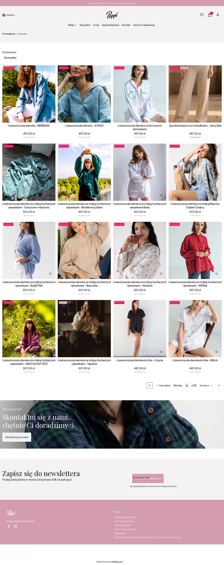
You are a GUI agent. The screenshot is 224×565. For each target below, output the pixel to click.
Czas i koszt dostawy (125, 529)
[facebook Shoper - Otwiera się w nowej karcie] (8, 526)
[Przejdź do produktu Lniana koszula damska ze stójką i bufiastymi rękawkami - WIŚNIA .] (195, 250)
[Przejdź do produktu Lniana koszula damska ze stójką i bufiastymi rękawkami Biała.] (139, 172)
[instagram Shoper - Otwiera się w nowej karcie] (15, 526)
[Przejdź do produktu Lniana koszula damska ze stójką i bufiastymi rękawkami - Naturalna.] (84, 250)
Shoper (23, 551)
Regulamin (119, 533)
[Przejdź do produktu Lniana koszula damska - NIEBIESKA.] (28, 94)
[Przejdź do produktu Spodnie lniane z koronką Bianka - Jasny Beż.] (195, 94)
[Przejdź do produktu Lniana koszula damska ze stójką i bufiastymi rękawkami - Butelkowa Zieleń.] (84, 172)
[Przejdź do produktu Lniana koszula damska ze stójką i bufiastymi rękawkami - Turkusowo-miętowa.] (28, 172)
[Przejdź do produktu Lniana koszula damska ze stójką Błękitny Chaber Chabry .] (195, 172)
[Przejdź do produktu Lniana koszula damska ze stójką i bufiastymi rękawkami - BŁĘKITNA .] (28, 250)
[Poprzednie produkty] (163, 385)
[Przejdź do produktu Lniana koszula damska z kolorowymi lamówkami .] (139, 94)
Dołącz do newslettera (148, 478)
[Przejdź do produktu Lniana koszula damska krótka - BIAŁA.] (195, 328)
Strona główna (8, 34)
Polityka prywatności (125, 517)
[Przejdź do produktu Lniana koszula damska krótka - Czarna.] (139, 328)
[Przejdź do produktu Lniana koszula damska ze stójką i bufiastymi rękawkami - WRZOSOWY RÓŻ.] (28, 328)
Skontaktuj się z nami (16, 437)
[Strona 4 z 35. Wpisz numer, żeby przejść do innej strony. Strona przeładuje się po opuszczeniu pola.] (186, 385)
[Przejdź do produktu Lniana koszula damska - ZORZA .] (84, 94)
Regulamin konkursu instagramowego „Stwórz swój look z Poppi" (148, 537)
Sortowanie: (9, 52)
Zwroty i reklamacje (124, 521)
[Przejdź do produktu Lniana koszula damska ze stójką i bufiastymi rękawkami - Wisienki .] (139, 250)
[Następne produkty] (206, 385)
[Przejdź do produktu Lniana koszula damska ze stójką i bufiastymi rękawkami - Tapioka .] (84, 328)
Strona (178, 385)
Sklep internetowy (108, 562)
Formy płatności (122, 525)
